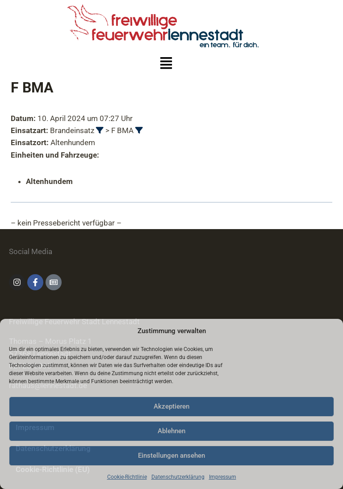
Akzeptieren (171, 406)
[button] (166, 64)
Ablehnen (171, 431)
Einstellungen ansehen (171, 455)
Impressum (222, 477)
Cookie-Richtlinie (127, 477)
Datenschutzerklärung (178, 477)
